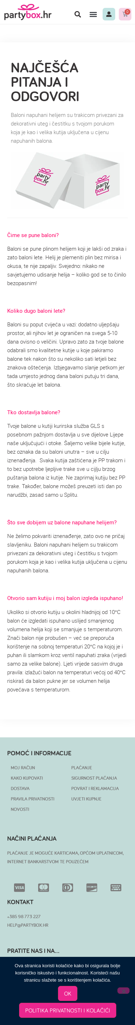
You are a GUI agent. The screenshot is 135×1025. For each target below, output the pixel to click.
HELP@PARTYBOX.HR (27, 925)
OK (67, 993)
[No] (123, 990)
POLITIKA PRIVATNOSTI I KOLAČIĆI (67, 1010)
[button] (78, 14)
